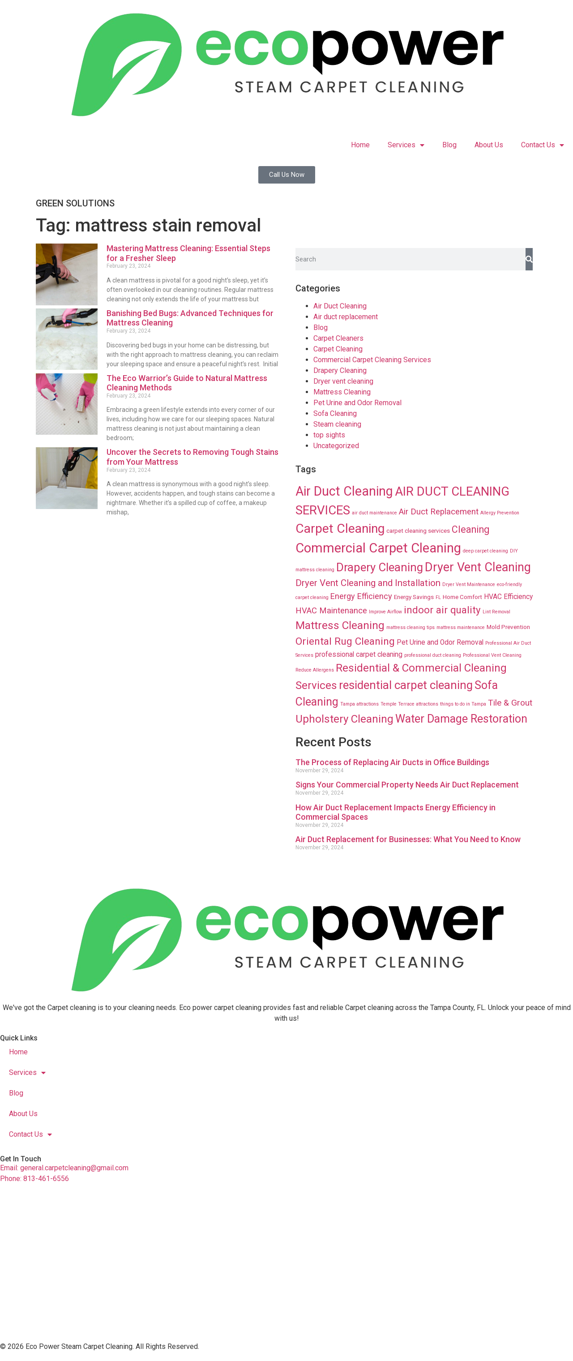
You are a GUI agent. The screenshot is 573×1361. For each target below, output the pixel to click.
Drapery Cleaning (340, 370)
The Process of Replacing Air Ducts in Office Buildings (392, 762)
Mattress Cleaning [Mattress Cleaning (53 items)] (340, 625)
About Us (489, 145)
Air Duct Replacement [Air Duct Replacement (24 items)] (439, 512)
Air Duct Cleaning (340, 306)
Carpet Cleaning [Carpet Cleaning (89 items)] (340, 528)
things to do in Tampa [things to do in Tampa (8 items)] (463, 704)
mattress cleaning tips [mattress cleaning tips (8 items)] (410, 627)
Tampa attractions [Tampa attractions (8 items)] (359, 704)
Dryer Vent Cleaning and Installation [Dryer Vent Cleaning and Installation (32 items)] (367, 583)
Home (360, 145)
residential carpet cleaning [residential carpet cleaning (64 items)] (406, 685)
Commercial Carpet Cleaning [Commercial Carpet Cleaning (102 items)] (378, 548)
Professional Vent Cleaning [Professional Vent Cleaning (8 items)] (492, 655)
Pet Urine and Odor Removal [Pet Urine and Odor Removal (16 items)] (440, 642)
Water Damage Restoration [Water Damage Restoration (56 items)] (461, 718)
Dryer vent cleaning (343, 381)
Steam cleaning (337, 424)
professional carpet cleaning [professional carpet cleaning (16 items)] (358, 655)
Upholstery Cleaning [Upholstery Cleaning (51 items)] (344, 719)
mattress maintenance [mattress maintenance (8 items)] (460, 627)
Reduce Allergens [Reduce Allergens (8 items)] (314, 670)
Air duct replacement (345, 316)
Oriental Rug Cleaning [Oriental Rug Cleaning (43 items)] (345, 641)
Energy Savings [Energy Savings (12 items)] (414, 596)
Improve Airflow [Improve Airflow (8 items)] (385, 612)
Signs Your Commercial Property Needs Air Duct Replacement (407, 784)
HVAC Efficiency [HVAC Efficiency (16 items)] (508, 597)
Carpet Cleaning (338, 349)
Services (406, 145)
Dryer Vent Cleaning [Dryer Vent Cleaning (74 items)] (478, 567)
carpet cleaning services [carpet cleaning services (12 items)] (418, 530)
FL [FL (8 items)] (438, 597)
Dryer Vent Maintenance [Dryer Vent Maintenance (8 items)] (468, 584)
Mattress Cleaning (342, 392)
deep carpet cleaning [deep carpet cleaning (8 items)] (485, 551)
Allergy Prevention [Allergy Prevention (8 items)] (499, 513)
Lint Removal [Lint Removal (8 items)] (496, 612)
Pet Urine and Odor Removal (357, 402)
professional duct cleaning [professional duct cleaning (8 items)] (432, 655)
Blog (449, 145)
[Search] (529, 259)
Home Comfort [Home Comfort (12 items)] (462, 596)
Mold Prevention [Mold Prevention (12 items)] (508, 626)
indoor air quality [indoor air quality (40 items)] (442, 610)
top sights (329, 435)
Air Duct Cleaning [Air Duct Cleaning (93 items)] (344, 491)
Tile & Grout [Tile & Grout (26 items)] (510, 703)
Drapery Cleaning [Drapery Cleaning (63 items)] (379, 567)
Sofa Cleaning (335, 413)
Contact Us (542, 145)
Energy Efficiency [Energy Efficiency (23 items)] (361, 596)
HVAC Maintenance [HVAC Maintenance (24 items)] (331, 611)
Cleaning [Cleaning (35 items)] (470, 529)
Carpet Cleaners (338, 338)
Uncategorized (336, 445)
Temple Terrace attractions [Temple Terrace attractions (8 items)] (409, 704)
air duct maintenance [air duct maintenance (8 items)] (374, 513)
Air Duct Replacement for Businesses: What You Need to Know (408, 839)
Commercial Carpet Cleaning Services (372, 359)
